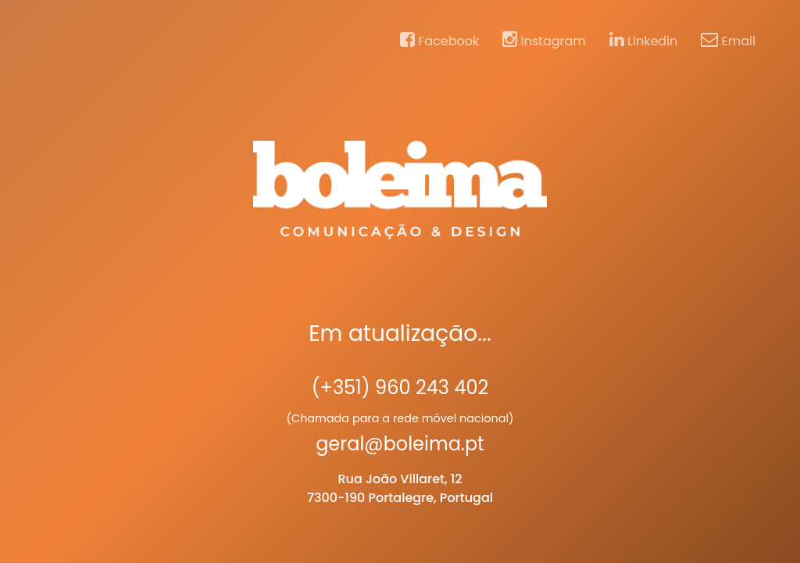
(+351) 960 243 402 (400, 387)
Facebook (439, 40)
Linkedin (643, 40)
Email (728, 40)
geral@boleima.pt (400, 444)
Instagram (544, 40)
